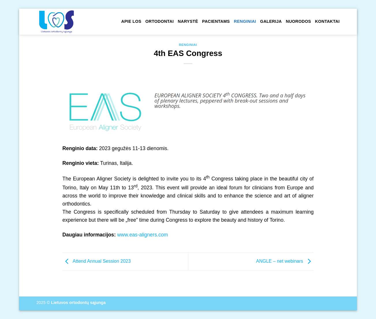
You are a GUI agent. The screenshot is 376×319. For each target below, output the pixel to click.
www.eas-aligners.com (142, 235)
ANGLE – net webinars (285, 261)
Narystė (188, 21)
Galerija (271, 21)
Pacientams (216, 21)
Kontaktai (327, 21)
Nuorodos (298, 21)
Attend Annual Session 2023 (96, 261)
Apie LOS (131, 21)
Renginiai (245, 21)
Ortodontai (159, 21)
